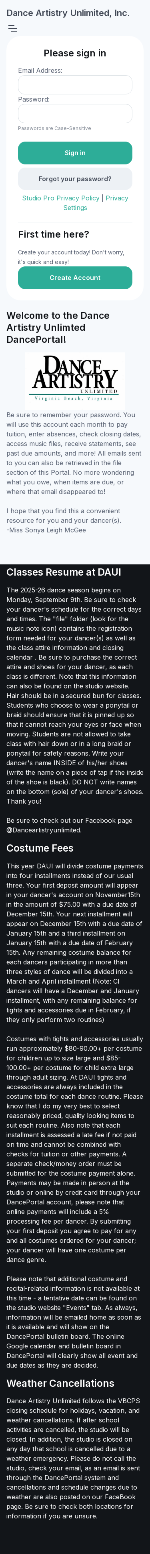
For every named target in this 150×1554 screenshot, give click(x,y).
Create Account (75, 278)
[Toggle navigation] (12, 28)
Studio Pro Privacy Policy (61, 198)
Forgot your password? (75, 179)
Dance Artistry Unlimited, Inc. (68, 13)
